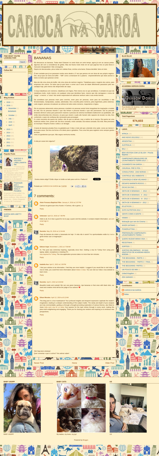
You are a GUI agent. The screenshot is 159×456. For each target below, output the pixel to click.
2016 (9, 105)
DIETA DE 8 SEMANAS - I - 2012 (134, 191)
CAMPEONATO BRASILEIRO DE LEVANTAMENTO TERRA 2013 (134, 159)
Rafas (126, 294)
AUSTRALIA (126, 145)
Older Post (109, 363)
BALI (124, 149)
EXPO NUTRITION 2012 (131, 210)
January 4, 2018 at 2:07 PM (71, 202)
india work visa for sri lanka (54, 307)
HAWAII (125, 218)
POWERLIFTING (128, 229)
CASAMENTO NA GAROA (132, 164)
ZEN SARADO (127, 277)
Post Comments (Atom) (79, 371)
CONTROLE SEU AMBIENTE (133, 176)
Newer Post (39, 363)
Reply (42, 209)
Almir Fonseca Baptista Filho (50, 202)
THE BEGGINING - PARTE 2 (133, 258)
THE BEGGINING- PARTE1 (132, 266)
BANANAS (12, 111)
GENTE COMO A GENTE (131, 214)
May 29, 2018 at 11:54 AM (56, 231)
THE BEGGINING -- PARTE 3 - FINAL (136, 262)
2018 (9, 102)
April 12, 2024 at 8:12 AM (60, 297)
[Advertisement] (58, 450)
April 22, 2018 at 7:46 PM (56, 216)
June (10, 122)
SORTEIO (125, 246)
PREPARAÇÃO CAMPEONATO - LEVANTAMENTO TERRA (134, 234)
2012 (9, 139)
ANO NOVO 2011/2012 (130, 137)
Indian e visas (81, 270)
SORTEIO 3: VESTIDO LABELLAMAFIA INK (20, 161)
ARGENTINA (127, 141)
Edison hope (44, 247)
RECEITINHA (127, 243)
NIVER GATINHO (128, 225)
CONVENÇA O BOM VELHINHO (134, 180)
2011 (9, 142)
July (10, 119)
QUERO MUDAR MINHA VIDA (133, 239)
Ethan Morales (45, 297)
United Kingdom (128, 273)
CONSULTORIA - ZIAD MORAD (134, 172)
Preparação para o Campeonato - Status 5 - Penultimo (19, 187)
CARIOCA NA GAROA (51, 186)
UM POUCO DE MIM (130, 270)
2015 (9, 129)
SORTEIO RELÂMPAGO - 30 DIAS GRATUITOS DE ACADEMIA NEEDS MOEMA (136, 252)
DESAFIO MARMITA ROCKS (133, 183)
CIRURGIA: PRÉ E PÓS (131, 168)
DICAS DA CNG (128, 187)
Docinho (43, 231)
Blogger (85, 440)
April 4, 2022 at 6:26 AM (55, 282)
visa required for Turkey (48, 254)
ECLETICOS (126, 206)
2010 (9, 146)
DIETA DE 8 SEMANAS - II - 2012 (134, 195)
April (10, 125)
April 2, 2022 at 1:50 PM (57, 264)
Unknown (43, 216)
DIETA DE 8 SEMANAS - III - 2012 (135, 199)
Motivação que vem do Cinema (133, 222)
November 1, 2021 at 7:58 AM (60, 247)
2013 (9, 136)
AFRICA (125, 134)
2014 (9, 133)
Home (74, 363)
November (12, 108)
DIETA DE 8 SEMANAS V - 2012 (134, 202)
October (11, 115)
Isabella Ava (44, 264)
